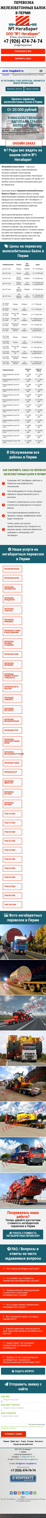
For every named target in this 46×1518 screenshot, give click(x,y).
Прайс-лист (15, 1441)
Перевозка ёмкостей (9, 782)
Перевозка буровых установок (9, 643)
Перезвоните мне (23, 51)
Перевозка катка (11, 578)
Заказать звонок (14, 89)
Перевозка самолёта (9, 699)
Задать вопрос (32, 89)
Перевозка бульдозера (9, 599)
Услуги (23, 1441)
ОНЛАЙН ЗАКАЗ (24, 143)
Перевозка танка (11, 763)
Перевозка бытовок (9, 804)
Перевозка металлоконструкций (14, 753)
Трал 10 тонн (9, 814)
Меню (41, 69)
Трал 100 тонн (10, 905)
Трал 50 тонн (9, 877)
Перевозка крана (11, 569)
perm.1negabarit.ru (12, 70)
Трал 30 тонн (9, 850)
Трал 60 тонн (9, 886)
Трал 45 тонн (9, 868)
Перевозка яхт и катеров (11, 688)
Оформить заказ (23, 58)
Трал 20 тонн (9, 832)
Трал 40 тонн (9, 859)
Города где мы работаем (23, 1444)
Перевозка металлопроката (11, 720)
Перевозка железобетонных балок (12, 741)
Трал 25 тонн (9, 841)
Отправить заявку (13, 1434)
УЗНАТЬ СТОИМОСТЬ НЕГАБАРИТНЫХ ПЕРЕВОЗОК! (23, 1234)
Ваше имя (5, 1397)
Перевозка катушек (9, 793)
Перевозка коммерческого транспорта (11, 676)
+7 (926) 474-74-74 (23, 41)
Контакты (39, 1441)
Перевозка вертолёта (9, 709)
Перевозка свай (11, 654)
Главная (6, 1441)
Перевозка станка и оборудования (12, 631)
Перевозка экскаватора (10, 588)
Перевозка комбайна (9, 621)
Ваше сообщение (8, 1413)
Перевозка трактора (9, 610)
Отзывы (30, 1441)
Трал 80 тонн (9, 896)
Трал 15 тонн (9, 823)
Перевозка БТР (10, 772)
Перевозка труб (11, 730)
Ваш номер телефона (10, 1405)
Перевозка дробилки (9, 664)
